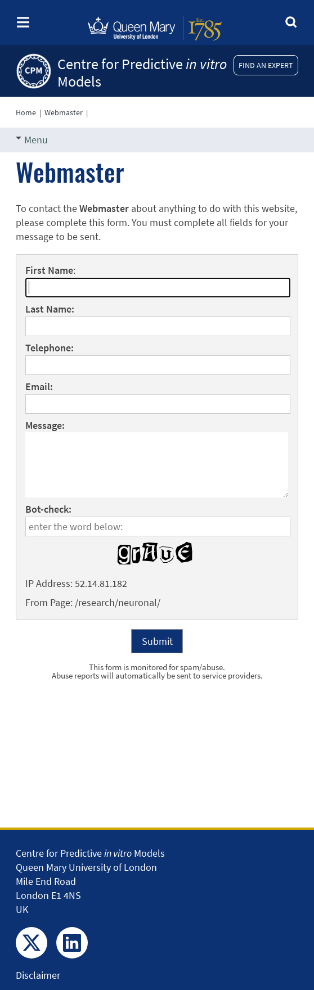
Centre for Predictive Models (142, 73)
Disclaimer (38, 975)
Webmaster (63, 112)
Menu (32, 139)
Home (26, 112)
